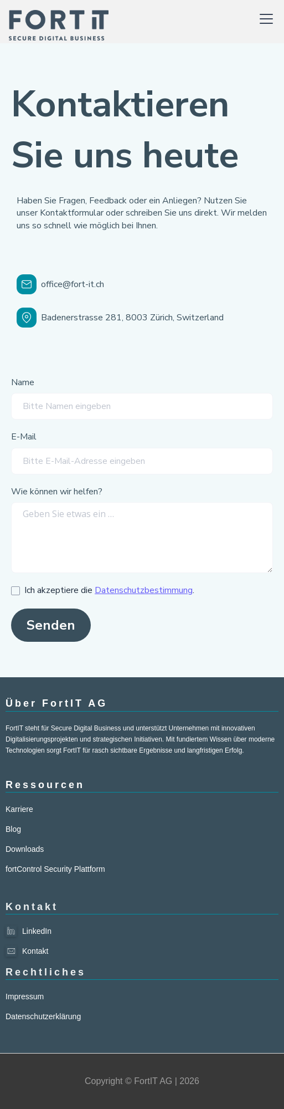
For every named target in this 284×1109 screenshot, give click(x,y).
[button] (264, 19)
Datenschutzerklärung (43, 1016)
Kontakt (35, 951)
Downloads (25, 849)
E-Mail (24, 437)
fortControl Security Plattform (55, 869)
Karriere (19, 809)
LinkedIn (36, 931)
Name (22, 382)
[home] (59, 19)
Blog (13, 829)
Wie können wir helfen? (56, 491)
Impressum (25, 996)
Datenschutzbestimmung (144, 590)
